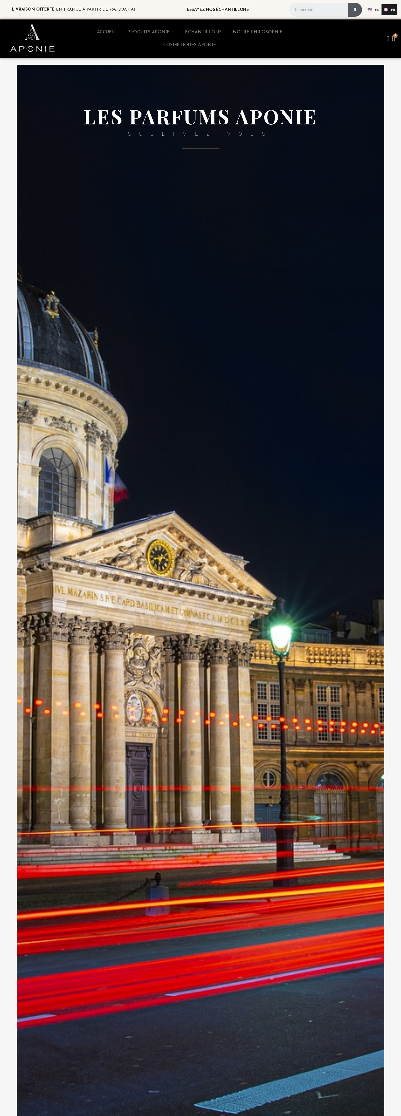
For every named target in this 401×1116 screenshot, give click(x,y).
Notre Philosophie (258, 32)
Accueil (106, 32)
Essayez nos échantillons (218, 9)
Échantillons (203, 32)
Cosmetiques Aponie (189, 45)
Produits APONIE (150, 32)
